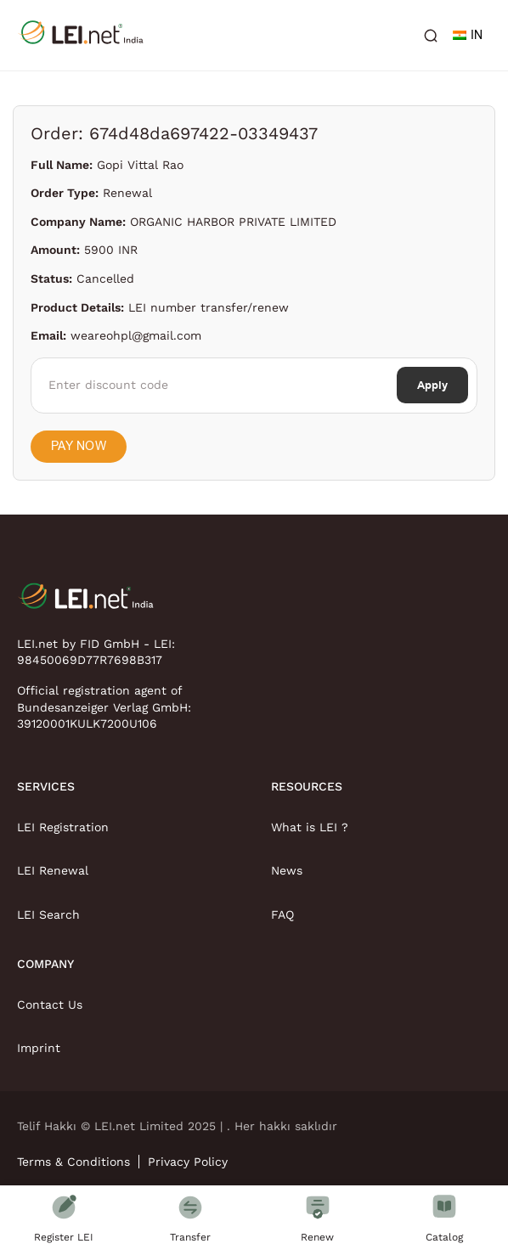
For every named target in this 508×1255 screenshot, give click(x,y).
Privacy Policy (188, 1161)
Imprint (38, 1048)
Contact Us (49, 1004)
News (286, 870)
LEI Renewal (52, 870)
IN (468, 35)
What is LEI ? (309, 827)
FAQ (282, 914)
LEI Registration (63, 827)
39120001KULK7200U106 (87, 723)
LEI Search (48, 914)
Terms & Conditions (73, 1161)
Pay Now (78, 446)
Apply (432, 385)
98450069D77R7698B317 (89, 660)
